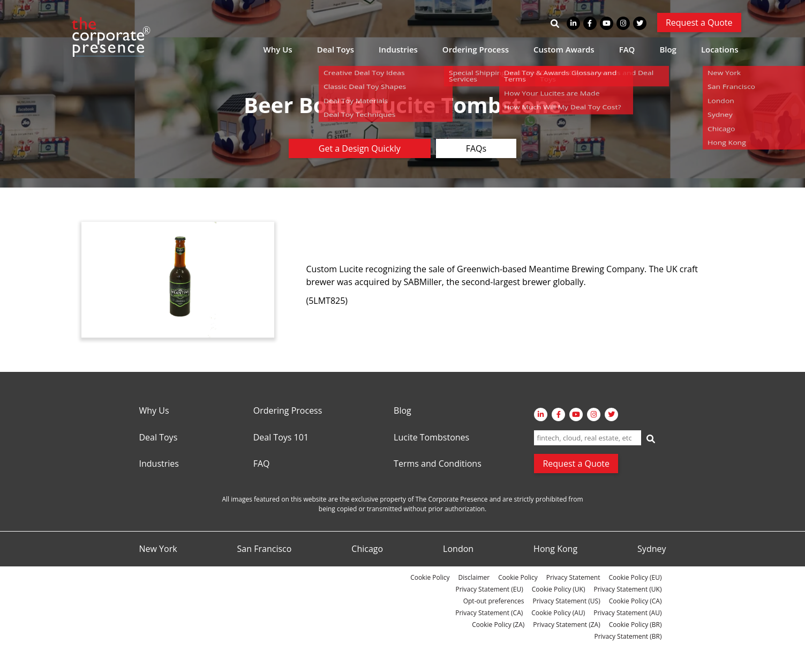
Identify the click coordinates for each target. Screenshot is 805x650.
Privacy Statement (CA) (489, 612)
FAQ (627, 49)
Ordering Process (475, 49)
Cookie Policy (429, 577)
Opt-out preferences (493, 601)
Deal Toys (335, 49)
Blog (667, 49)
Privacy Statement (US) (566, 601)
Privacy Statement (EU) (489, 589)
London (458, 549)
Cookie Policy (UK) (558, 589)
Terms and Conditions (438, 464)
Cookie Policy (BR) (635, 624)
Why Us (278, 49)
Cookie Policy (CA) (635, 601)
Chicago (367, 549)
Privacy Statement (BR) (627, 636)
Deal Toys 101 (281, 438)
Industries (398, 49)
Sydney (651, 549)
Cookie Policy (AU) (558, 612)
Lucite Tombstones (431, 438)
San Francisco (264, 549)
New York (158, 549)
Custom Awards (564, 49)
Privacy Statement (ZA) (566, 624)
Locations (720, 49)
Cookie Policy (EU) (634, 577)
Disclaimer (474, 577)
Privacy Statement (573, 577)
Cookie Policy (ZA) (498, 624)
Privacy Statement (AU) (627, 612)
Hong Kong (555, 549)
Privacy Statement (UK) (627, 589)
